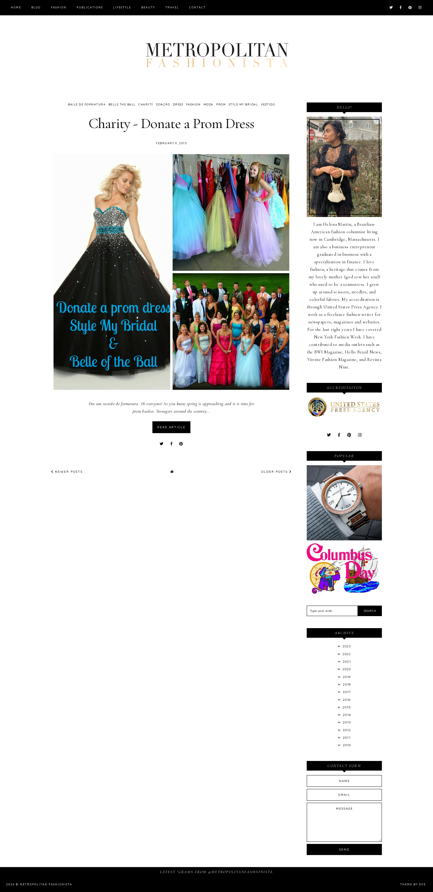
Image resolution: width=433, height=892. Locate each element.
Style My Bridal (243, 104)
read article (171, 427)
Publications (90, 7)
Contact (197, 7)
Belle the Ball (122, 104)
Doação (163, 104)
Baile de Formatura (87, 104)
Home (16, 7)
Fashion (58, 7)
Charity (145, 104)
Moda (208, 104)
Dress (178, 104)
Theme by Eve (413, 884)
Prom (221, 104)
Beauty (148, 7)
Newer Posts (67, 472)
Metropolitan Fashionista (46, 884)
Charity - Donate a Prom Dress (171, 123)
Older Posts (276, 472)
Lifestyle (122, 7)
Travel (172, 7)
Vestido (268, 104)
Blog (36, 7)
